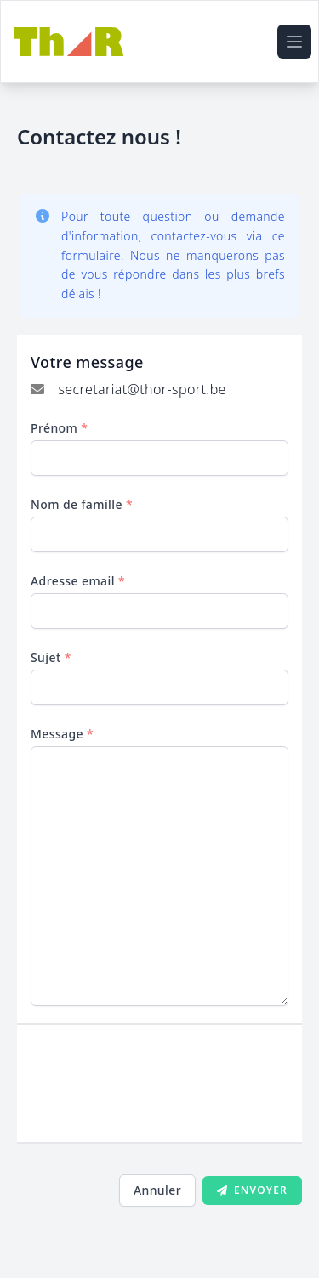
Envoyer (252, 1190)
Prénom (59, 428)
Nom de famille (82, 504)
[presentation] (159, 1092)
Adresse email (78, 581)
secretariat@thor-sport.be (141, 389)
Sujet (51, 657)
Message (62, 734)
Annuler (157, 1190)
